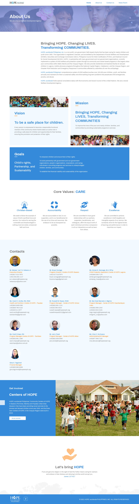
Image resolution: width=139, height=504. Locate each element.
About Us (98, 3)
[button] (2, 408)
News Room (123, 3)
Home (88, 3)
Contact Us (110, 3)
